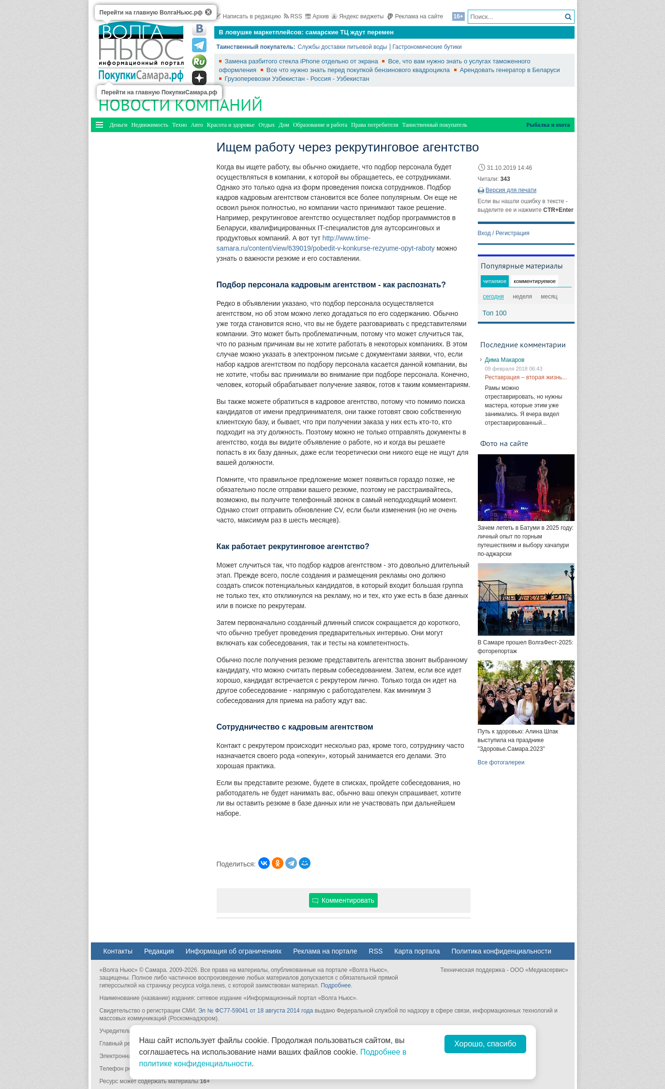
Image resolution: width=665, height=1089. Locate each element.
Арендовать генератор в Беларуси (510, 70)
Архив (317, 16)
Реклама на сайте (415, 16)
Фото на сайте (504, 443)
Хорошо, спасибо (485, 1044)
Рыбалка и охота (548, 124)
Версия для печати (511, 190)
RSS (293, 16)
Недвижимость (149, 124)
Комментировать (343, 900)
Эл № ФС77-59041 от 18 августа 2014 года (255, 1010)
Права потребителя (374, 124)
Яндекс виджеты (358, 16)
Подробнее (336, 985)
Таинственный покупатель (435, 124)
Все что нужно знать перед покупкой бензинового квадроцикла (359, 70)
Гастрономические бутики (427, 47)
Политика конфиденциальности (502, 951)
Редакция (159, 951)
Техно (179, 124)
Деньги (119, 124)
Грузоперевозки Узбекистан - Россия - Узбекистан (297, 78)
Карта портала (417, 951)
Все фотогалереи (501, 762)
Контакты (118, 951)
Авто (197, 124)
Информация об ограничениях (234, 951)
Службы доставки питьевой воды (342, 47)
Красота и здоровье (231, 124)
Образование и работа (320, 124)
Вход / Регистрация (504, 233)
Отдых (266, 124)
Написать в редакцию (247, 16)
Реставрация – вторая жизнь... (526, 377)
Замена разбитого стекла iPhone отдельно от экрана (302, 61)
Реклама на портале (325, 951)
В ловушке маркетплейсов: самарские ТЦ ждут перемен (306, 32)
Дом (284, 124)
